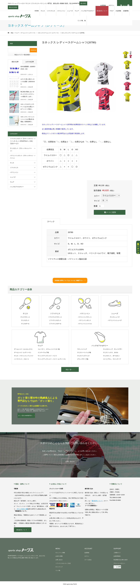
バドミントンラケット (85, 317)
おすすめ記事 (30, 61)
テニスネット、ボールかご (111, 355)
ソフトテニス (51, 11)
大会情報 (118, 11)
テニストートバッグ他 (84, 352)
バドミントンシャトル (85, 323)
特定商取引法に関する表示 (121, 559)
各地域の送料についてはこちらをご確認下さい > (70, 280)
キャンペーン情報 (60, 552)
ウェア (77, 11)
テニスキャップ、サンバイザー (112, 349)
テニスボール (25, 323)
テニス (43, 11)
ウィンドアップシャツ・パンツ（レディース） (52, 359)
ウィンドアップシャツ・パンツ (47, 355)
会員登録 (103, 5)
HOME (37, 11)
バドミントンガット (85, 320)
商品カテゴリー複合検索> (22, 54)
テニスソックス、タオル (110, 352)
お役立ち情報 (59, 556)
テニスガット (25, 320)
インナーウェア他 (43, 352)
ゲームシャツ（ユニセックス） (23, 349)
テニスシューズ (114, 317)
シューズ (70, 11)
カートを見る (87, 559)
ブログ (111, 11)
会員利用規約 (117, 556)
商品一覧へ (69, 369)
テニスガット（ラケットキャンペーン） (21, 149)
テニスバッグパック (83, 355)
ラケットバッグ (82, 349)
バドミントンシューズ (115, 320)
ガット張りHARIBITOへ (25, 415)
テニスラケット (25, 317)
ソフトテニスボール (55, 323)
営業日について (116, 484)
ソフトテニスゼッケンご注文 (63, 563)
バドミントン (61, 11)
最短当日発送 (13, 8)
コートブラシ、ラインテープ (112, 359)
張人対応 (83, 4)
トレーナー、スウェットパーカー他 (49, 349)
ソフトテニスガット (55, 320)
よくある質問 (117, 567)
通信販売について (102, 11)
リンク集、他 (81, 20)
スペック (51, 221)
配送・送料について (22, 484)
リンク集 (58, 570)
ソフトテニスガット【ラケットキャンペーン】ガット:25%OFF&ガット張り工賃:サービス (21, 141)
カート (126, 5)
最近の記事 (15, 61)
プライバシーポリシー (119, 563)
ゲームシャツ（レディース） (23, 352)
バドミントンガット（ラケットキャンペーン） (21, 157)
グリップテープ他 (82, 359)
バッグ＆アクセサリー (87, 11)
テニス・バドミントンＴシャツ (23, 355)
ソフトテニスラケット (55, 317)
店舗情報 (126, 11)
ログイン (111, 5)
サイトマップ (59, 567)
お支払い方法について (58, 484)
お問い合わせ (70, 461)
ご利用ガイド (117, 552)
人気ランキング (138, 247)
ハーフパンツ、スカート (21, 359)
